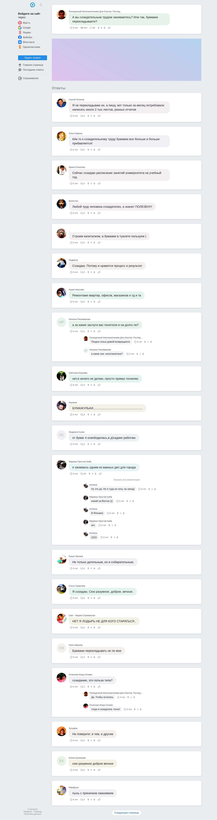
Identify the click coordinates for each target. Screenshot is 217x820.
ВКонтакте (26, 42)
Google (24, 27)
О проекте (33, 809)
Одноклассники (29, 47)
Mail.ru (24, 23)
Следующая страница (126, 812)
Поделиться (109, 27)
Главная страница (30, 65)
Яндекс (24, 32)
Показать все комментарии (126, 480)
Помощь (38, 811)
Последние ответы (31, 70)
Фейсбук (25, 37)
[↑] (98, 28)
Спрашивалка (28, 78)
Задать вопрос (32, 57)
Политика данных (32, 814)
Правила (27, 811)
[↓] (104, 28)
